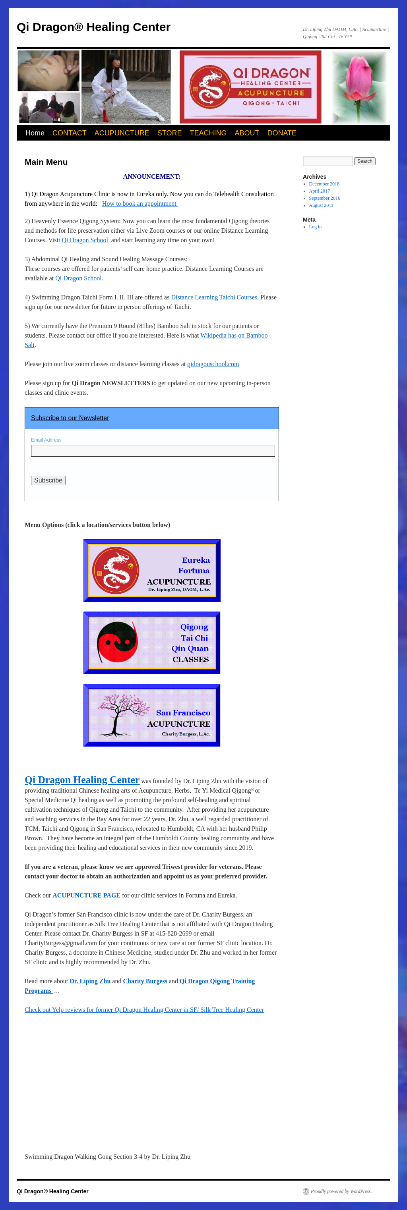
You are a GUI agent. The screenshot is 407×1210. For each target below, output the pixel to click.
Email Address (46, 440)
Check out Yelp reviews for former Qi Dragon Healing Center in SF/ (112, 1009)
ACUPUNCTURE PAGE (87, 895)
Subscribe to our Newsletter (70, 418)
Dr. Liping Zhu (90, 981)
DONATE (282, 133)
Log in (315, 227)
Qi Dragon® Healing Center (94, 26)
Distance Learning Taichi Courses (214, 297)
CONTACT (69, 133)
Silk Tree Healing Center (232, 1009)
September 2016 (324, 198)
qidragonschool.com (213, 364)
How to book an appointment (140, 203)
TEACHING (208, 133)
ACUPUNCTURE (122, 133)
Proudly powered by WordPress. (341, 1191)
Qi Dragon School (85, 240)
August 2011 (321, 205)
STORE (169, 133)
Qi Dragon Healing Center (82, 779)
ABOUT (247, 133)
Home (35, 133)
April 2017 (319, 191)
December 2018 (324, 184)
